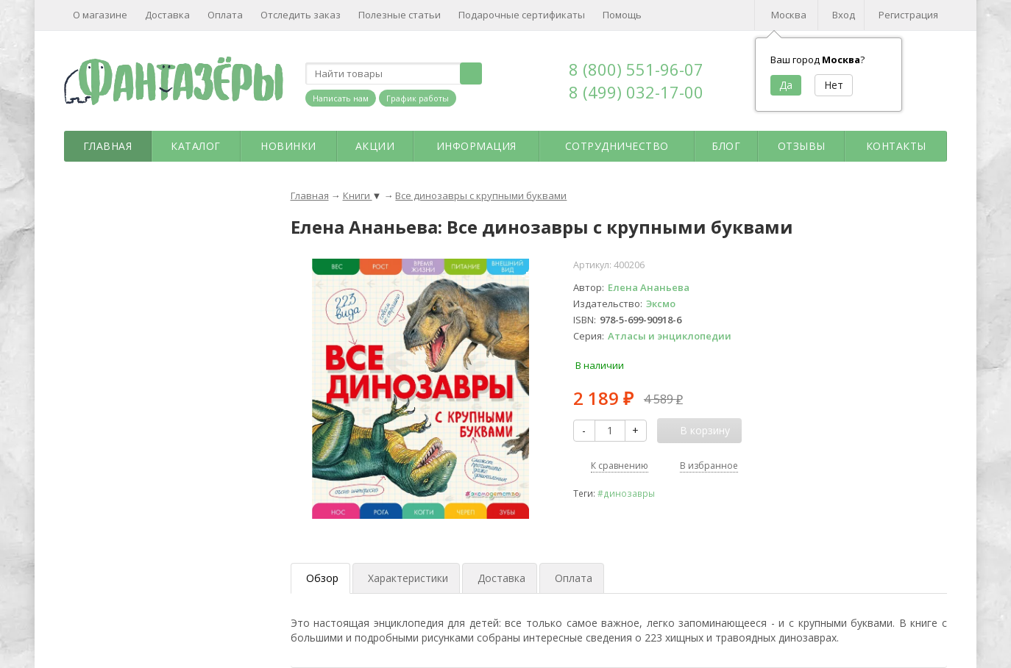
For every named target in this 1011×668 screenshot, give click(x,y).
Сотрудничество (617, 146)
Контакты (896, 146)
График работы (417, 98)
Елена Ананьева (648, 287)
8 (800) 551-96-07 (636, 69)
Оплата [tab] (573, 578)
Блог (726, 146)
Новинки (288, 146)
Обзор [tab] (322, 578)
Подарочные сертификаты (521, 14)
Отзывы (802, 146)
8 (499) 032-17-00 (636, 92)
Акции (375, 146)
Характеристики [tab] (408, 578)
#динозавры (626, 493)
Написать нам (341, 98)
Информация (476, 146)
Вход (843, 14)
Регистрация (908, 14)
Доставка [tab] (501, 578)
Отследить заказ (300, 14)
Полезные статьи (399, 14)
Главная (107, 146)
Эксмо (660, 303)
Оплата (225, 14)
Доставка (167, 14)
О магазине (100, 14)
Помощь (622, 14)
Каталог (196, 146)
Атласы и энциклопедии (669, 335)
